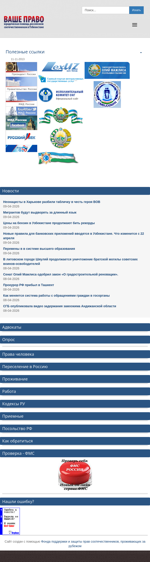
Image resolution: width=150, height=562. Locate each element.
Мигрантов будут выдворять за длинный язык (39, 212)
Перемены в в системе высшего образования (39, 248)
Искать (136, 10)
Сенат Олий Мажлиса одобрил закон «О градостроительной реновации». (60, 274)
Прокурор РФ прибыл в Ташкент (28, 285)
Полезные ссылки (25, 52)
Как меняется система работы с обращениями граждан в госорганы (56, 295)
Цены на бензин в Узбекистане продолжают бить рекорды (49, 223)
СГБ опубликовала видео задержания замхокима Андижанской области (59, 306)
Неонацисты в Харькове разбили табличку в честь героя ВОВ (51, 202)
